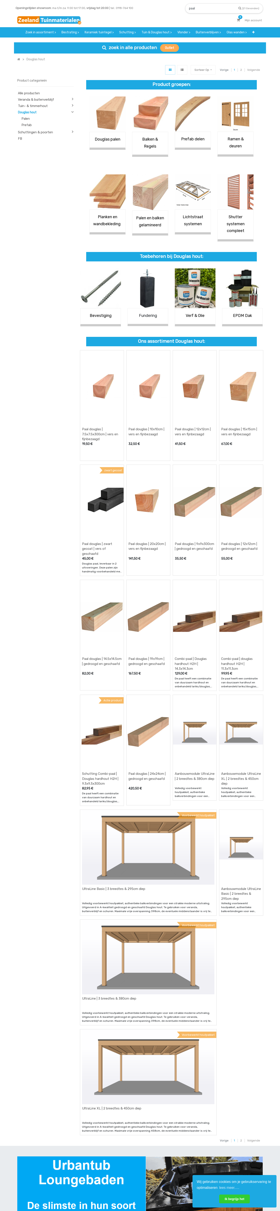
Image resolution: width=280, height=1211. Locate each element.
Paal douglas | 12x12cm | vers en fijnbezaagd (193, 411)
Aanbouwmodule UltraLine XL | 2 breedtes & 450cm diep (241, 698)
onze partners (174, 1171)
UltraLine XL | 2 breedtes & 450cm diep (111, 966)
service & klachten (92, 1171)
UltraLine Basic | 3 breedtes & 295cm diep (113, 787)
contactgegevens (176, 1154)
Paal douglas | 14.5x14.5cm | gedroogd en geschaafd (102, 600)
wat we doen (131, 1145)
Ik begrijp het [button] (234, 1199)
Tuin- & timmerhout (33, 106)
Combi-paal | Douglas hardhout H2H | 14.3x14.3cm (191, 603)
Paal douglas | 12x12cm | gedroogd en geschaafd (239, 505)
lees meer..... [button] (229, 1188)
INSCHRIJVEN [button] (249, 1146)
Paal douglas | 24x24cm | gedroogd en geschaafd (147, 695)
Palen (25, 119)
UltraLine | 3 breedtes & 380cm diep (109, 877)
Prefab (26, 125)
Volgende (253, 69)
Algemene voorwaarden (118, 1193)
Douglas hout (27, 112)
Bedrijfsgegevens (154, 1193)
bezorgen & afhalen (93, 1163)
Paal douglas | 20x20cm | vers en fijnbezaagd (147, 505)
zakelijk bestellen (134, 1163)
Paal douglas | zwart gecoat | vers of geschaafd (97, 508)
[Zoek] (249, 8)
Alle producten (29, 93)
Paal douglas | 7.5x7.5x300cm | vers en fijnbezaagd (100, 414)
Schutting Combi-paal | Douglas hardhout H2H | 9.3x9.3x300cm (100, 698)
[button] (203, 70)
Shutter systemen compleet (236, 223)
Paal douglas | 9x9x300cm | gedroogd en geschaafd (194, 505)
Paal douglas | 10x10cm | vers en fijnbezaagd (146, 411)
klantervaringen (133, 1154)
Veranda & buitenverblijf (36, 100)
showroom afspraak (177, 1145)
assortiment (172, 1163)
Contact (29, 1165)
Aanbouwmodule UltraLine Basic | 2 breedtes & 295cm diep (241, 792)
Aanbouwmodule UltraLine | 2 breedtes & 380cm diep (195, 695)
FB (20, 139)
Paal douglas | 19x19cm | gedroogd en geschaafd (146, 600)
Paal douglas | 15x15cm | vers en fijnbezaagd (239, 411)
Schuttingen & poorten (35, 132)
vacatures (129, 1171)
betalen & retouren (93, 1154)
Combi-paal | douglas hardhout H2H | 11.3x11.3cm (237, 603)
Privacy (179, 1193)
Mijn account (85, 1193)
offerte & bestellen (93, 1145)
